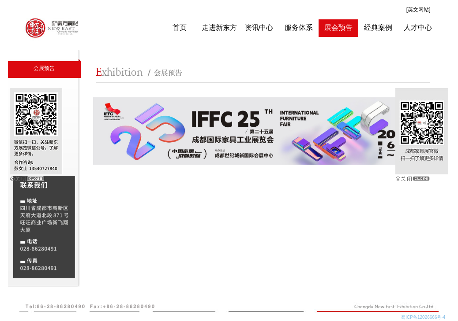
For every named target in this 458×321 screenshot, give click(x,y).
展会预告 (338, 27)
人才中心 (418, 27)
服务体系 (299, 27)
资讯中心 (259, 27)
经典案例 (378, 27)
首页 (180, 27)
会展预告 (44, 68)
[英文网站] (418, 10)
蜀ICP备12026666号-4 (425, 317)
